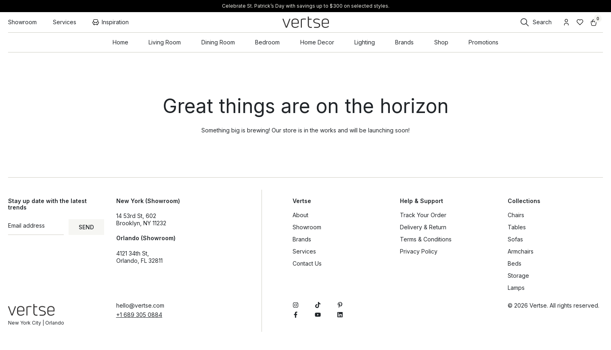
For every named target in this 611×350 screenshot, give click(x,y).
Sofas (515, 239)
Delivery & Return (423, 227)
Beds (514, 263)
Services (304, 251)
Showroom (307, 227)
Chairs (516, 215)
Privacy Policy (418, 251)
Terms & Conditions (426, 239)
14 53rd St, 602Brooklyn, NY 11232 (141, 219)
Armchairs (521, 251)
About (300, 215)
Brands (302, 239)
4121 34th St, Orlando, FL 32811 (139, 257)
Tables (517, 227)
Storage (518, 275)
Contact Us (307, 263)
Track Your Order (423, 215)
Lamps (516, 287)
